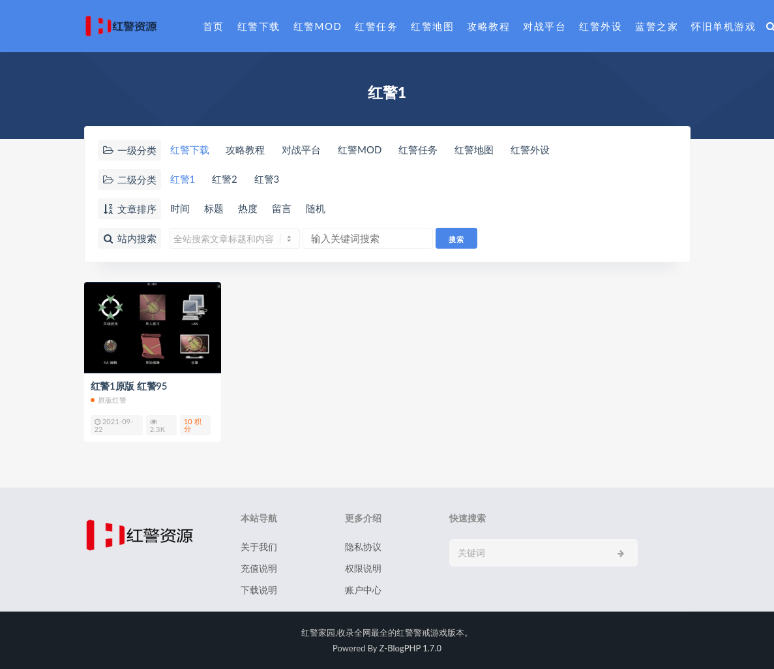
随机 (315, 208)
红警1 (183, 179)
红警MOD (317, 26)
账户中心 (363, 589)
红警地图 (432, 26)
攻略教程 (488, 26)
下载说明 (259, 589)
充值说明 (259, 568)
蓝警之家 (656, 26)
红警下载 (258, 26)
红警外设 (600, 26)
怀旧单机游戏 (723, 26)
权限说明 (363, 568)
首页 (213, 26)
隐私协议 (363, 546)
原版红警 (109, 400)
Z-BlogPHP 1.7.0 (410, 648)
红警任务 (376, 26)
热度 (248, 208)
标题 (214, 208)
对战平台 (544, 26)
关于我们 (259, 546)
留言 (281, 208)
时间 (180, 208)
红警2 (224, 179)
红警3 (267, 179)
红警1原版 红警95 (129, 386)
